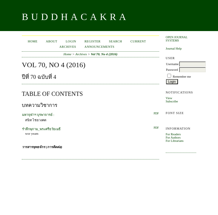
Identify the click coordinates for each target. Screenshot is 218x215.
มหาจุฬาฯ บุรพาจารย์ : (38, 114)
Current (138, 41)
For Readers (173, 134)
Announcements (99, 46)
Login (71, 41)
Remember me (182, 76)
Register (93, 41)
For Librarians (175, 140)
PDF (156, 113)
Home (33, 41)
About (51, 41)
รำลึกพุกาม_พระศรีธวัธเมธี (41, 129)
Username (172, 64)
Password (172, 69)
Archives (67, 46)
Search (115, 41)
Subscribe (172, 101)
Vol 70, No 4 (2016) (104, 54)
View (169, 98)
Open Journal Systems (177, 39)
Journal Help (174, 48)
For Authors (173, 137)
